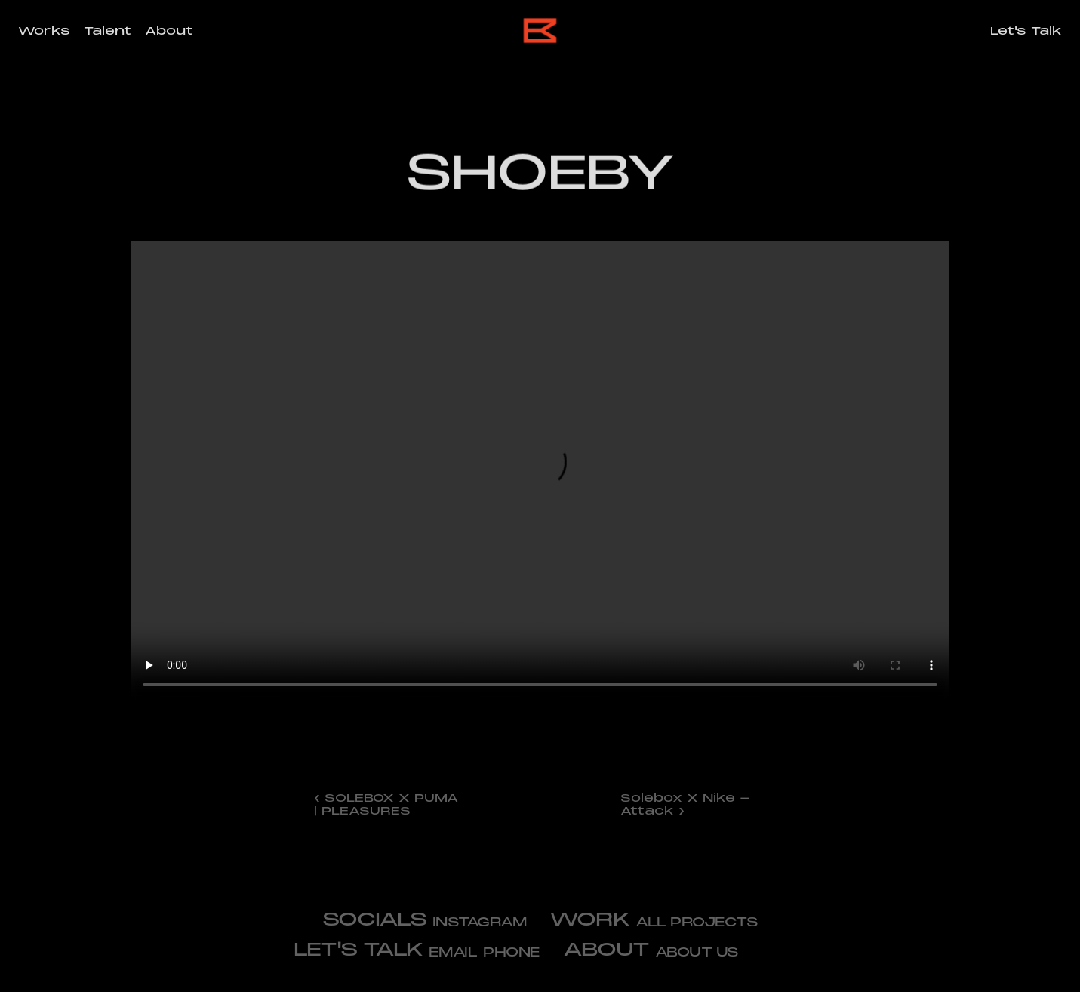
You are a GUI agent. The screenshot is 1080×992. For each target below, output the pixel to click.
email (453, 952)
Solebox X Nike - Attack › (687, 804)
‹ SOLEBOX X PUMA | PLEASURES (388, 804)
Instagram (480, 922)
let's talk (358, 949)
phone (511, 952)
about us (697, 952)
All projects (696, 922)
